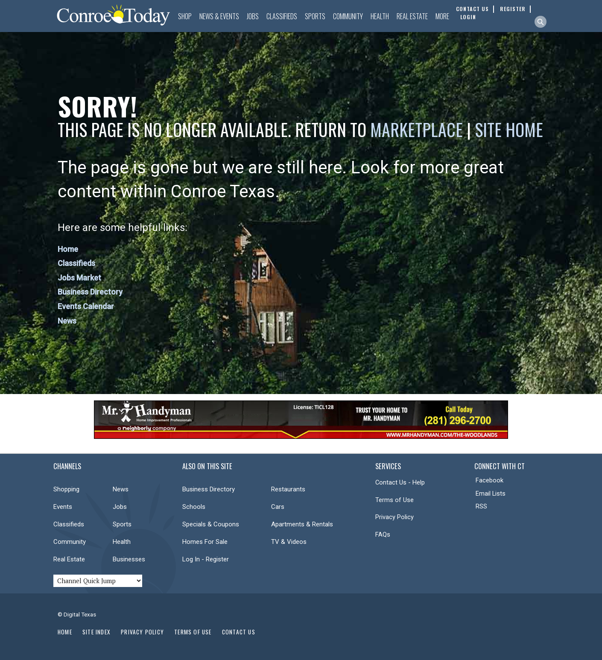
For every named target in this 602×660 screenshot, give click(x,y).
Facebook (489, 480)
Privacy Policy (394, 517)
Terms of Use (394, 500)
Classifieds (281, 16)
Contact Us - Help (400, 482)
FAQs (382, 534)
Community (348, 16)
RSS (481, 506)
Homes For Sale (205, 542)
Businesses (129, 559)
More (442, 16)
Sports (315, 16)
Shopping (66, 489)
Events (62, 507)
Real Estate (412, 16)
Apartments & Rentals (302, 524)
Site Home (509, 129)
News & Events (219, 16)
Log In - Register (205, 559)
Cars (277, 507)
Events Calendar (86, 306)
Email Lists (491, 493)
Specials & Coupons (210, 524)
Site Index (96, 632)
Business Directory (90, 291)
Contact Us (238, 632)
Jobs (253, 16)
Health (380, 16)
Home (68, 249)
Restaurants (288, 489)
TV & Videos (289, 542)
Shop (185, 16)
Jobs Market (79, 277)
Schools (193, 507)
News (67, 320)
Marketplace (416, 129)
